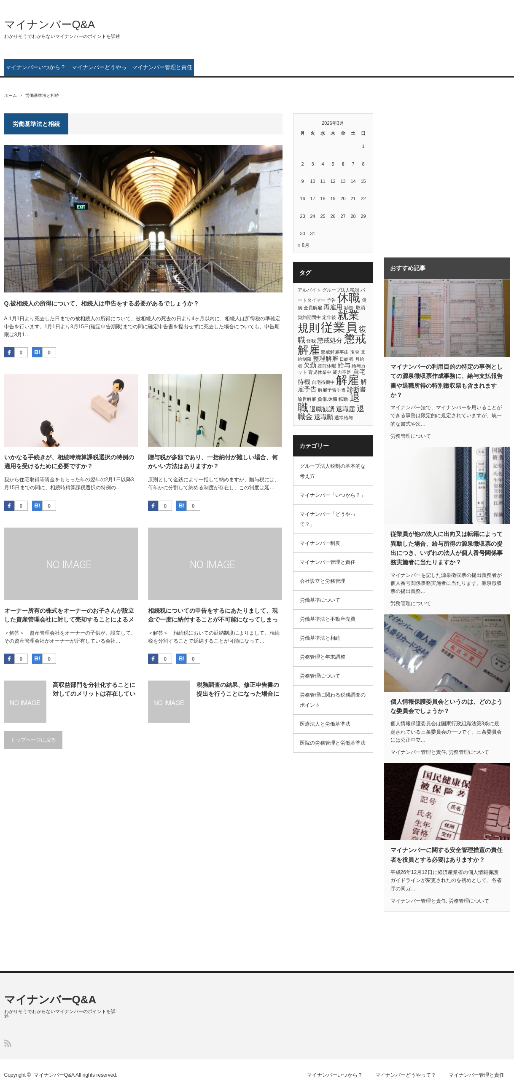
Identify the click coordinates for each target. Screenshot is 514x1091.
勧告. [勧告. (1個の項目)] (349, 307)
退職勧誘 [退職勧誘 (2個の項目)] (322, 409)
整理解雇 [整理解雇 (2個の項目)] (325, 358)
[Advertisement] (436, 176)
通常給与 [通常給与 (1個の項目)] (343, 417)
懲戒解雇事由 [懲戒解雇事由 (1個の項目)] (335, 351)
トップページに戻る (33, 740)
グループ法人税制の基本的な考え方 (333, 471)
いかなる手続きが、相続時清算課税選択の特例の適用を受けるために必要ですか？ (69, 461)
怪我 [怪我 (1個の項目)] (311, 340)
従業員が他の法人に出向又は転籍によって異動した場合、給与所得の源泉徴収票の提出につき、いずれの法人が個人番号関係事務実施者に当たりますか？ (446, 548)
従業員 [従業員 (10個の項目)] (339, 327)
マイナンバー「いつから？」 (333, 495)
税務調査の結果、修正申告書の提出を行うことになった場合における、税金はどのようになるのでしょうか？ (237, 689)
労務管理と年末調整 (322, 657)
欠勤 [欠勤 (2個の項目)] (310, 365)
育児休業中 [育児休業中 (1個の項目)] (319, 372)
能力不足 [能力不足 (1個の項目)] (342, 372)
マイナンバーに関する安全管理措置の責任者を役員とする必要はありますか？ (446, 855)
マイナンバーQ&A (49, 24)
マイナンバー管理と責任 (162, 67)
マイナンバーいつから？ (35, 67)
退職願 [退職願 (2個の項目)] (323, 417)
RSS (7, 1043)
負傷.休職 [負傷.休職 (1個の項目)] (327, 399)
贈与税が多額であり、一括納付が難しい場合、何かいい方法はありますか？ (213, 461)
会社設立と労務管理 (322, 581)
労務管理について (320, 676)
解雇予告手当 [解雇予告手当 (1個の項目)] (332, 389)
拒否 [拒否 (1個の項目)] (354, 351)
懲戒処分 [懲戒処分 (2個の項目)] (329, 340)
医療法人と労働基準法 (325, 724)
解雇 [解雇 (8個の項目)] (347, 380)
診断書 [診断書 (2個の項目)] (356, 389)
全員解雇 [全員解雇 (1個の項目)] (313, 307)
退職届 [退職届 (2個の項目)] (345, 409)
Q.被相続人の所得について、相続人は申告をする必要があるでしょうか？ (101, 303)
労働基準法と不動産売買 (327, 619)
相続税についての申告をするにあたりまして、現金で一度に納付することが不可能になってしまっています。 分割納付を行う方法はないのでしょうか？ (214, 615)
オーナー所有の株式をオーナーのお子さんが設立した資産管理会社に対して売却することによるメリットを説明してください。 (69, 615)
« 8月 (304, 245)
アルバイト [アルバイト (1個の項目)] (309, 289)
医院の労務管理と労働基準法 (333, 743)
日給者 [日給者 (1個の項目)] (346, 359)
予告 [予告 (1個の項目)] (331, 300)
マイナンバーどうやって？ (99, 70)
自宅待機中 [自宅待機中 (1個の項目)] (323, 382)
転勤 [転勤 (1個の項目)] (343, 399)
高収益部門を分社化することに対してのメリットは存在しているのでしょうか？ (94, 689)
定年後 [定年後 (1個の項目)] (329, 317)
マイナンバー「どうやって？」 (327, 519)
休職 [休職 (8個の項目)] (348, 298)
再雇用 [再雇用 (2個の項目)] (332, 307)
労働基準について (320, 600)
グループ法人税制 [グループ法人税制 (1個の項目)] (340, 289)
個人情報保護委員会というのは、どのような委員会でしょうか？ (446, 706)
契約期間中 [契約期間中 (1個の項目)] (309, 317)
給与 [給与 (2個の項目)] (344, 365)
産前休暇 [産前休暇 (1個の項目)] (327, 365)
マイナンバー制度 (320, 543)
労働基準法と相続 (320, 638)
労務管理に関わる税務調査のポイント (333, 700)
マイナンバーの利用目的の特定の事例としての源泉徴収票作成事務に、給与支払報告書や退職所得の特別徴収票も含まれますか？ (446, 380)
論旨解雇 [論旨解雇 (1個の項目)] (307, 399)
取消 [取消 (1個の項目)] (360, 307)
